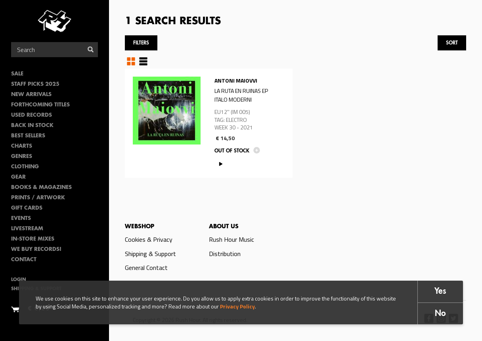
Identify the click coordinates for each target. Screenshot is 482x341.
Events (21, 218)
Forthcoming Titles (40, 105)
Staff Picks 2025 (35, 84)
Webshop (139, 226)
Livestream (27, 228)
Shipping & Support (150, 253)
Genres (21, 156)
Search (91, 49)
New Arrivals (31, 94)
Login (18, 280)
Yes (440, 291)
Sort (452, 43)
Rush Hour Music (231, 239)
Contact (23, 259)
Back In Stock (32, 125)
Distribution (225, 253)
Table (143, 61)
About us (224, 226)
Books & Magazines (41, 187)
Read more (209, 123)
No (440, 314)
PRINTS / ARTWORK (38, 197)
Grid (131, 61)
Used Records (31, 115)
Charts (21, 146)
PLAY (220, 164)
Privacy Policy (237, 306)
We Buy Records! (36, 249)
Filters (141, 43)
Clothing (25, 167)
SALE (17, 74)
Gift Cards (26, 208)
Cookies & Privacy (148, 239)
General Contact (146, 267)
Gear (18, 177)
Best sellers (28, 136)
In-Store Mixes (32, 239)
